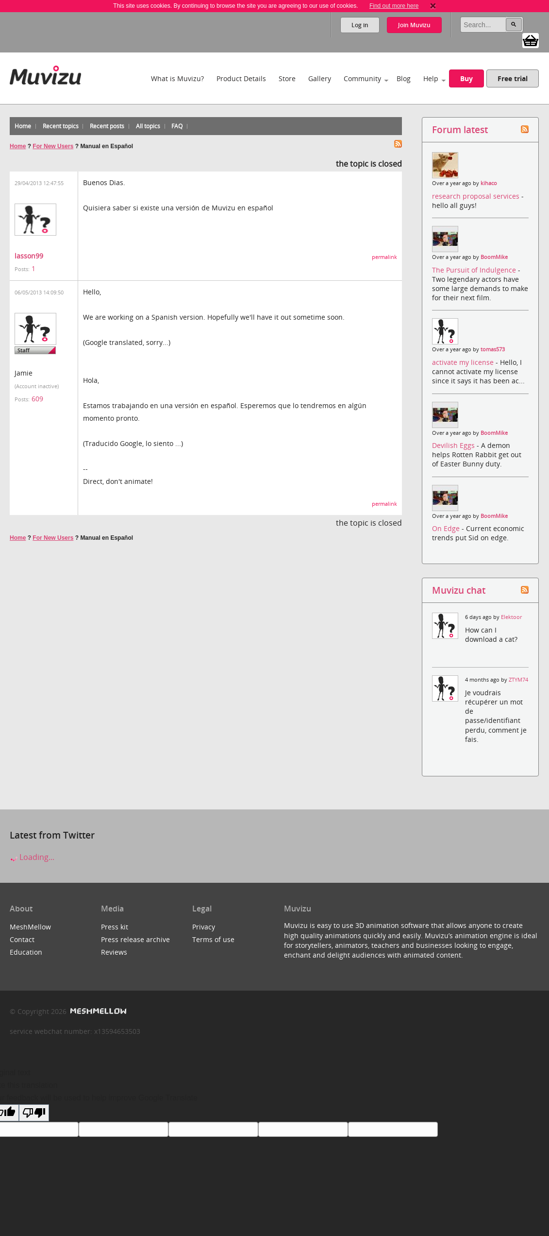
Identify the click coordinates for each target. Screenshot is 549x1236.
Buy (466, 78)
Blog (404, 78)
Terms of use (213, 939)
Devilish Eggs (454, 445)
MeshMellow (30, 926)
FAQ (177, 126)
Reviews (114, 952)
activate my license (464, 362)
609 (37, 398)
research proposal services (476, 196)
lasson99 (29, 255)
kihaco (489, 183)
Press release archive (135, 939)
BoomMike (494, 257)
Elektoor (511, 617)
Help (430, 78)
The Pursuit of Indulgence (475, 270)
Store (287, 78)
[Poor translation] (34, 1112)
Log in (359, 25)
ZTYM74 (518, 679)
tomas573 (493, 349)
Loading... (32, 857)
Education (26, 952)
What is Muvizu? (177, 78)
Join (414, 25)
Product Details (241, 78)
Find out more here (393, 5)
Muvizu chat (458, 590)
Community (362, 78)
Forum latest (460, 129)
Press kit (114, 926)
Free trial (513, 78)
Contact (22, 939)
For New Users (53, 146)
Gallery (319, 78)
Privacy (203, 926)
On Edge (447, 528)
